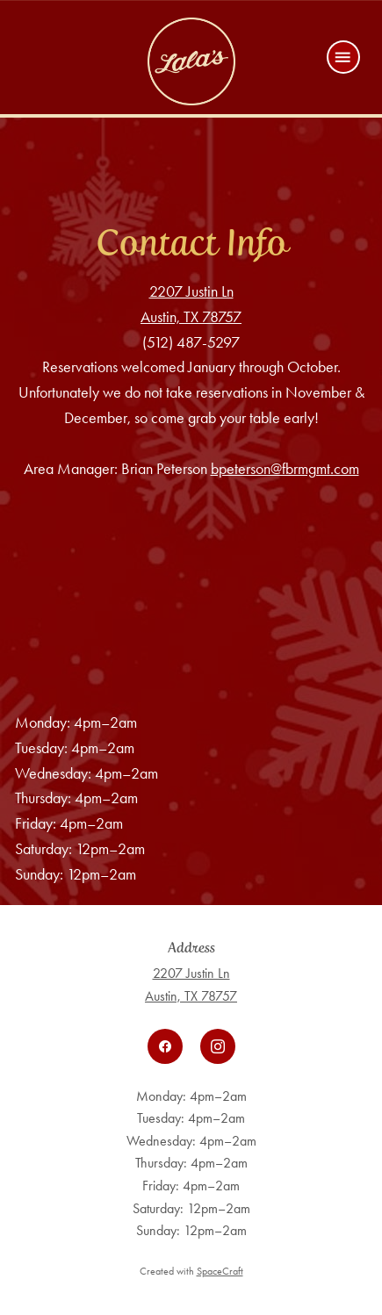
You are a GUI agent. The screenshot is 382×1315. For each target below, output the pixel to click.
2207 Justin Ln (191, 291)
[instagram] (217, 1046)
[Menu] (343, 57)
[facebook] (165, 1046)
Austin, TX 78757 (191, 317)
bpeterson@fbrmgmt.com (285, 468)
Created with (191, 1271)
